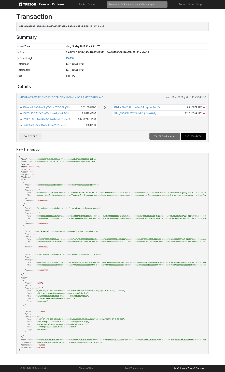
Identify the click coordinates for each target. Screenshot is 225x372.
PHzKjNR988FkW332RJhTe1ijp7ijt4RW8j (135, 113)
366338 (69, 58)
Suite (190, 4)
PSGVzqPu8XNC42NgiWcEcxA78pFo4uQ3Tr (46, 113)
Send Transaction (134, 368)
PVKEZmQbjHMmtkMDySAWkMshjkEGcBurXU (47, 119)
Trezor (182, 4)
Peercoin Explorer (51, 4)
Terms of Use (86, 368)
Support (200, 4)
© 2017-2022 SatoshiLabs (34, 368)
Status (91, 4)
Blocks (82, 4)
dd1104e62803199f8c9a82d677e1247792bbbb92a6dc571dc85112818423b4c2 (61, 97)
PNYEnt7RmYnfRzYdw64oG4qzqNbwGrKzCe (137, 107)
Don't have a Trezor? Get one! (189, 368)
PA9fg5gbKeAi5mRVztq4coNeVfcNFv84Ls (45, 125)
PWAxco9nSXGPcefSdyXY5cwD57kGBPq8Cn (46, 107)
